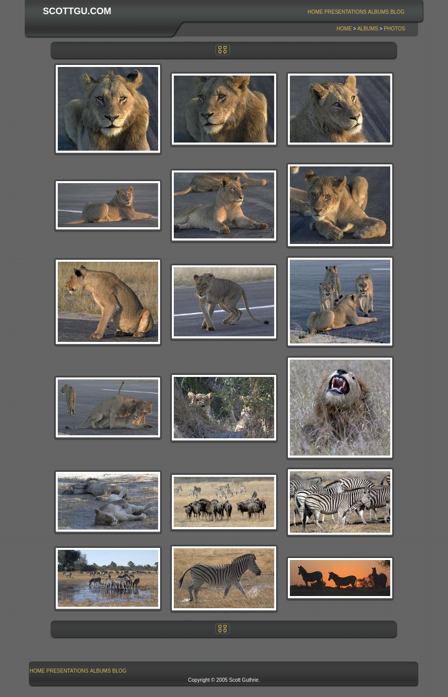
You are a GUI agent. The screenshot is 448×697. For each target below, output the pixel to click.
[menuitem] (315, 12)
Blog (397, 12)
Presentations (345, 12)
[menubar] (356, 12)
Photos (394, 28)
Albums (378, 12)
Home (315, 12)
